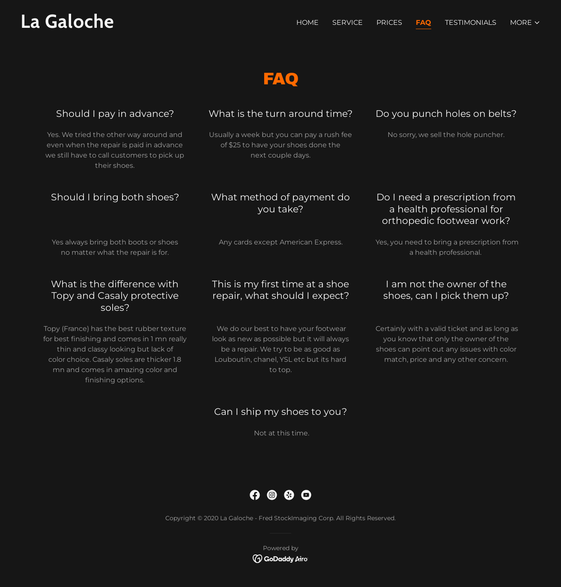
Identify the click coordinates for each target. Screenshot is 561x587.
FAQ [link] (423, 22)
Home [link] (307, 22)
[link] (147, 25)
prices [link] (389, 22)
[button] (525, 23)
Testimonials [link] (470, 22)
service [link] (347, 22)
